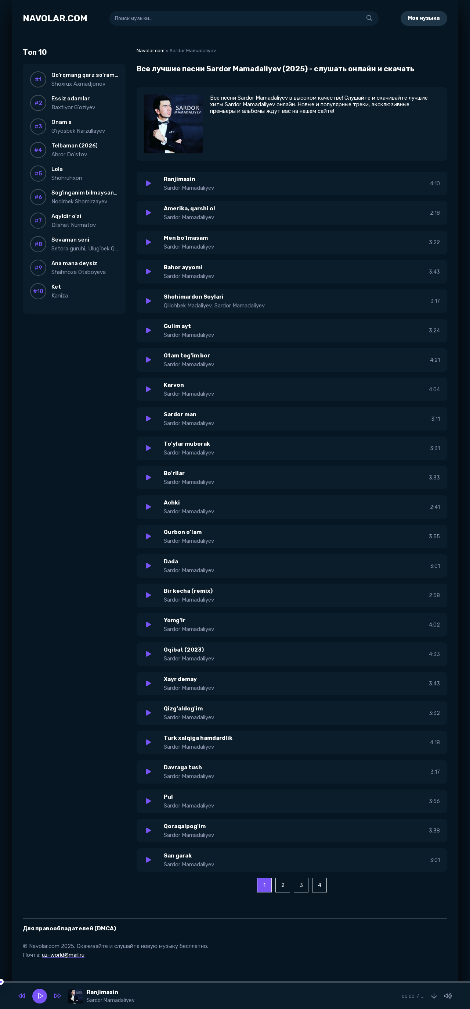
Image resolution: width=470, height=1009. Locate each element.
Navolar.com (150, 50)
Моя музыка (424, 18)
